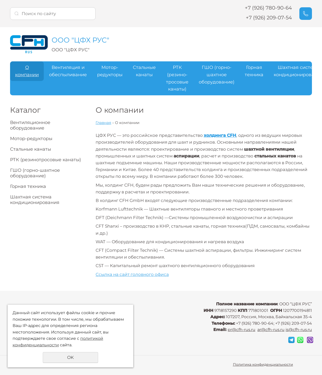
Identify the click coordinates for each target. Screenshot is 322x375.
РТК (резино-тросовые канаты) (177, 78)
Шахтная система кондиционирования (34, 199)
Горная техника (254, 71)
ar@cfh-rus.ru (271, 329)
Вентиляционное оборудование (30, 125)
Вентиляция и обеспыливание (68, 71)
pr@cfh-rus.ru (241, 329)
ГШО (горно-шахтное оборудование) (216, 75)
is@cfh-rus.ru (299, 329)
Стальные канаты (144, 71)
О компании (27, 71)
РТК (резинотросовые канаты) (45, 159)
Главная (103, 122)
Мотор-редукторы (110, 71)
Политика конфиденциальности (263, 364)
